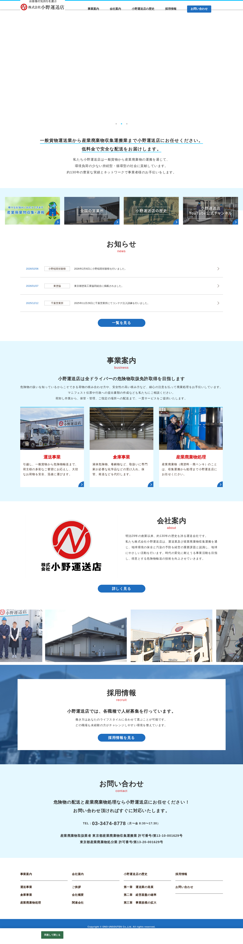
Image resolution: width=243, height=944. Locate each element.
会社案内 (78, 878)
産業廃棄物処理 (30, 907)
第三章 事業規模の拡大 (140, 907)
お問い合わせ (184, 891)
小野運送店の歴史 (136, 878)
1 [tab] (116, 123)
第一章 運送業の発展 (139, 891)
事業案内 (26, 878)
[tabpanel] (121, 68)
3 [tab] (127, 123)
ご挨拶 (76, 891)
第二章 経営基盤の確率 (140, 899)
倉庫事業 (26, 899)
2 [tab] (121, 123)
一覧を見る (121, 323)
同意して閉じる (52, 935)
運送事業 (26, 891)
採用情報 (181, 878)
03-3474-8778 (109, 828)
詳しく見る (121, 590)
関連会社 (78, 907)
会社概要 (78, 899)
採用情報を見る (121, 741)
